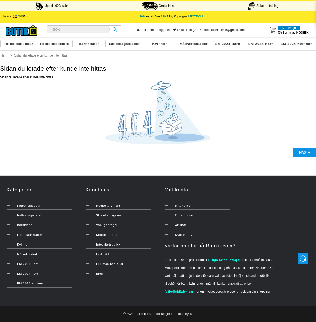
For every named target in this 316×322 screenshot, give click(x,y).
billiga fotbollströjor (224, 260)
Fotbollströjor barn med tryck (172, 314)
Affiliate (181, 225)
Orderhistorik (185, 215)
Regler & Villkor (108, 205)
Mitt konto (182, 205)
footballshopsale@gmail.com (222, 30)
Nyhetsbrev (183, 234)
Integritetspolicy (108, 244)
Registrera (145, 30)
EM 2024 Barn (227, 44)
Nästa (304, 152)
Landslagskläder (124, 44)
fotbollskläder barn (180, 291)
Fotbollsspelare (54, 44)
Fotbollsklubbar (18, 44)
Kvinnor (159, 44)
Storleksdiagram (108, 215)
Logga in (163, 30)
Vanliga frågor (107, 225)
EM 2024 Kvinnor (296, 44)
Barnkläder (89, 44)
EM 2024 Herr (260, 44)
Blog (99, 273)
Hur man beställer (110, 263)
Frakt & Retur (106, 254)
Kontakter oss (106, 234)
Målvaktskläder (194, 44)
